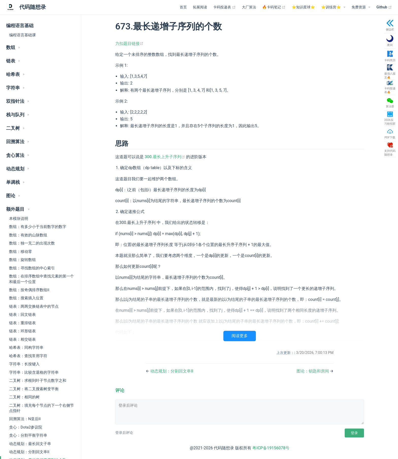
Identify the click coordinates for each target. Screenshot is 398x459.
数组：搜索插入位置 (26, 298)
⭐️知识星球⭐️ (303, 7)
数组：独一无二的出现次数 (32, 243)
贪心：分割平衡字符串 (28, 435)
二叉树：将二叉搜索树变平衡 (34, 389)
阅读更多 (239, 336)
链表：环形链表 (22, 331)
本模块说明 (18, 218)
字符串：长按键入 (24, 364)
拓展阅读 (200, 7)
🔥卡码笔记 (274, 7)
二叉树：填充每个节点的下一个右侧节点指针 (41, 408)
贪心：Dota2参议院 (25, 427)
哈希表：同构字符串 (26, 347)
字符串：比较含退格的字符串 (34, 372)
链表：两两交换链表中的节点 (34, 306)
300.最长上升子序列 (165, 156)
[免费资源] (361, 7)
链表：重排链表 (22, 323)
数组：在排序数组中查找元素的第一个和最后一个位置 (41, 279)
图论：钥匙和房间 (313, 371)
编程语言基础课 (22, 35)
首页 (183, 7)
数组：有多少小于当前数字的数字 (37, 226)
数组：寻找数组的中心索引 (32, 268)
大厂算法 (249, 7)
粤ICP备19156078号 (270, 448)
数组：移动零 (20, 251)
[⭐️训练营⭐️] (333, 7)
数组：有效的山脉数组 (28, 235)
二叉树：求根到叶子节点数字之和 (37, 380)
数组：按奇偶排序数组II (29, 290)
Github (384, 7)
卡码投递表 (224, 7)
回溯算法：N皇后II (25, 419)
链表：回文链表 (22, 314)
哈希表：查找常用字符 (28, 356)
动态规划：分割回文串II (29, 452)
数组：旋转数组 (22, 259)
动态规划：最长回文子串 (30, 443)
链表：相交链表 (22, 339)
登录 (354, 433)
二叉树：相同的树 (24, 397)
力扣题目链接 (129, 43)
